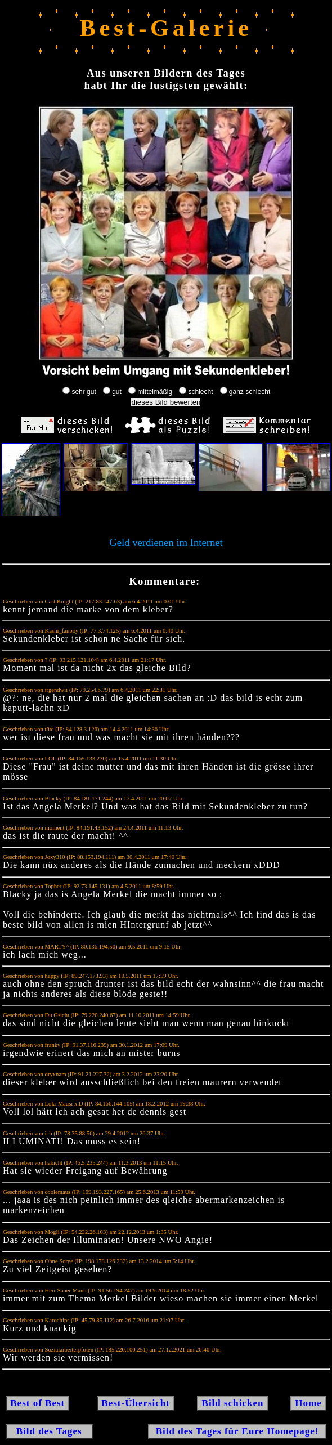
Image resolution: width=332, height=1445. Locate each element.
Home (308, 1403)
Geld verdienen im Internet (166, 542)
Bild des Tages (49, 1431)
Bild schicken (232, 1403)
